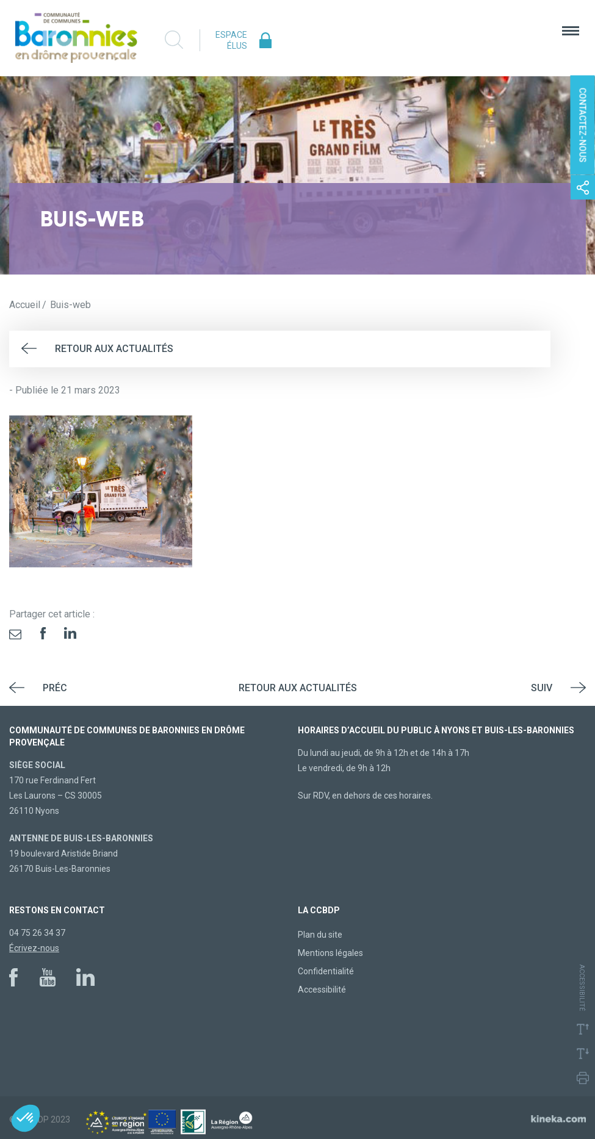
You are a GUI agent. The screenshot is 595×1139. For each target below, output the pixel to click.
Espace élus (231, 40)
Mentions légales (330, 953)
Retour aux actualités (114, 348)
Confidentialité (326, 971)
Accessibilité (322, 989)
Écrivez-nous (34, 948)
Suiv (541, 688)
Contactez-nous (583, 125)
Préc (55, 688)
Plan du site (320, 935)
